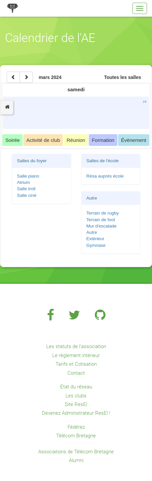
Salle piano (28, 176)
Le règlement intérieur (76, 355)
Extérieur (95, 238)
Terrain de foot (100, 219)
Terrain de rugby (102, 213)
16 (144, 101)
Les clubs (76, 396)
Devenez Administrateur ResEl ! (76, 413)
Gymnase (96, 245)
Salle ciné (27, 195)
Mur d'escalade (101, 226)
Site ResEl (76, 404)
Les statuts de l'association (76, 346)
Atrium (23, 182)
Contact (76, 373)
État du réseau (76, 387)
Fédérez (76, 427)
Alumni (76, 460)
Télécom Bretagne (76, 436)
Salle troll (26, 188)
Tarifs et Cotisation (76, 364)
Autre (91, 232)
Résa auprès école (105, 176)
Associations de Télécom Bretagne (76, 452)
